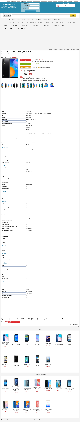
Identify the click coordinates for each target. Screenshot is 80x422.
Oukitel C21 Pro (5, 409)
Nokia (39, 19)
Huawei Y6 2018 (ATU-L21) (37, 343)
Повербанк (29, 1)
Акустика (23, 1)
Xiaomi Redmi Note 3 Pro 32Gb (69, 389)
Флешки (76, 1)
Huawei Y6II (48, 343)
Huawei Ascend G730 (69, 343)
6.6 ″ (48, 26)
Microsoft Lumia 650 (5, 389)
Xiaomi (60, 19)
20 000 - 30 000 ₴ (60, 23)
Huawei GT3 (27, 364)
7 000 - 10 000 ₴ (30, 23)
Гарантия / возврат (39, 419)
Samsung (50, 19)
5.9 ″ (23, 26)
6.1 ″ (30, 26)
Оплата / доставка (28, 419)
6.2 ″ (33, 26)
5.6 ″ (13, 26)
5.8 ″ (20, 26)
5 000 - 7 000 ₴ (20, 23)
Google (18, 19)
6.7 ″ (52, 26)
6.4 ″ (41, 26)
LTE (22, 29)
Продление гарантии (51, 419)
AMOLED (10, 29)
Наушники (13, 1)
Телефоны (2, 1)
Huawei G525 (48, 364)
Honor (23, 19)
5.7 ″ (16, 26)
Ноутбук (70, 1)
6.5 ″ (44, 26)
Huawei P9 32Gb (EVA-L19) (16, 364)
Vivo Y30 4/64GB (48, 388)
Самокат (60, 1)
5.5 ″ (9, 26)
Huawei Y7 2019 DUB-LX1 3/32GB (16, 343)
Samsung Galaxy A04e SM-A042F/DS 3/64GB (37, 389)
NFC (15, 29)
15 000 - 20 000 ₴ (50, 23)
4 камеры (26, 29)
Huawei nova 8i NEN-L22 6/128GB (58, 343)
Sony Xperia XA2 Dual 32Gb (27, 389)
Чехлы (8, 1)
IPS (18, 29)
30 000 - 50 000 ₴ (70, 23)
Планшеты (44, 1)
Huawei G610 (5, 364)
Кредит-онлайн (11, 419)
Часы (18, 1)
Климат (55, 1)
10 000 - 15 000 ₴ (39, 23)
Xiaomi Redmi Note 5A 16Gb (37, 410)
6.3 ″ (37, 26)
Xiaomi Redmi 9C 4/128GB (27, 410)
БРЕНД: (5, 19)
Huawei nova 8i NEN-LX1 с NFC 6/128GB (5, 343)
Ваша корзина (65, 3)
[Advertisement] (40, 39)
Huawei (28, 19)
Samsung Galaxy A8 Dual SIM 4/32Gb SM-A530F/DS (16, 388)
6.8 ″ (55, 26)
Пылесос (50, 1)
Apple (13, 19)
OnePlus (45, 19)
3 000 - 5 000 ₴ (11, 23)
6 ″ (26, 26)
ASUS (9, 19)
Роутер (65, 1)
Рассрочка (19, 419)
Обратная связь (61, 419)
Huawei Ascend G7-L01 (27, 343)
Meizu (35, 19)
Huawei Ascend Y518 (37, 364)
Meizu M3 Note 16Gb (48, 410)
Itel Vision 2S (59, 388)
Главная (3, 419)
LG (32, 19)
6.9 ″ (59, 26)
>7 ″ (63, 26)
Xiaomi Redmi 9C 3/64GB (16, 410)
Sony (55, 19)
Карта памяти (36, 1)
